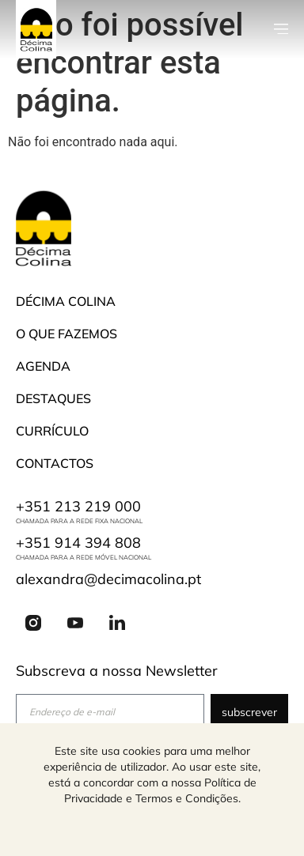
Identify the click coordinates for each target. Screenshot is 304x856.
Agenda (43, 366)
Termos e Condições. (188, 798)
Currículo (52, 431)
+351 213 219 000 (78, 506)
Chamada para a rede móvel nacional (83, 557)
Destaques (53, 398)
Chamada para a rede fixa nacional (79, 521)
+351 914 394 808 (78, 543)
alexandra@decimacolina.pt (108, 579)
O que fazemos (66, 333)
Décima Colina (66, 301)
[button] (281, 29)
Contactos (54, 463)
